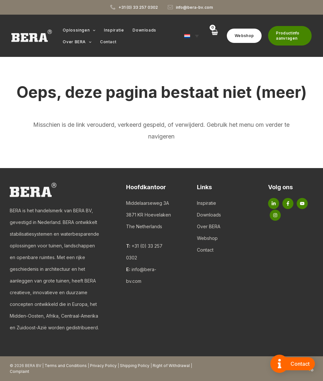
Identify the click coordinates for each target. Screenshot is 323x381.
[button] (92, 30)
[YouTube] (302, 203)
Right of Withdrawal (171, 365)
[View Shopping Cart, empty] (213, 35)
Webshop (207, 238)
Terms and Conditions (66, 365)
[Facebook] (287, 203)
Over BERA (208, 226)
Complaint (19, 371)
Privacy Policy (103, 365)
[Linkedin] (273, 203)
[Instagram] (275, 215)
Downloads (209, 214)
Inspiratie (206, 203)
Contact (205, 250)
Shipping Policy (134, 365)
